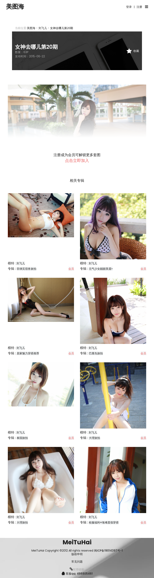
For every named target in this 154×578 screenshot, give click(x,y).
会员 (71, 269)
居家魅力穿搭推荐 (28, 353)
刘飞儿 (42, 28)
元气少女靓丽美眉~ (101, 269)
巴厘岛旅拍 (96, 353)
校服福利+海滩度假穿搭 (104, 522)
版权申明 (77, 554)
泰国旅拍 (22, 438)
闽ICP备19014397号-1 (108, 551)
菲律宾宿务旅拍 (26, 269)
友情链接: (77, 569)
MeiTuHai (77, 542)
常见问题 (77, 561)
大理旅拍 (94, 438)
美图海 (15, 6)
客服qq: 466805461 (77, 574)
